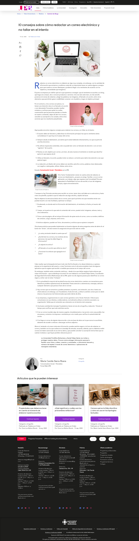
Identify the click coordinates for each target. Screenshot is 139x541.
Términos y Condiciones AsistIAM (53, 532)
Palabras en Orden (35, 37)
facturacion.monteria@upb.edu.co (67, 462)
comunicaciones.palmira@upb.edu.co (87, 462)
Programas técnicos (106, 462)
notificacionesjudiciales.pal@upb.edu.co (87, 495)
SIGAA (54, 2)
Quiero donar (45, 2)
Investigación (73, 8)
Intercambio (83, 8)
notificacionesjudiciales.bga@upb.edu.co (46, 488)
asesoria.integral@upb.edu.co (26, 460)
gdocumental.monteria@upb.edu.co (67, 458)
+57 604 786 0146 (64, 452)
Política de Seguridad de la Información (82, 528)
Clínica (76, 2)
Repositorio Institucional (30, 528)
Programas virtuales (106, 455)
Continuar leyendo (33, 419)
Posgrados (103, 453)
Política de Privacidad (62, 528)
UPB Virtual (70, 2)
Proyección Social (109, 8)
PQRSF (21, 439)
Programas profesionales (108, 450)
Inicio (37, 8)
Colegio (102, 464)
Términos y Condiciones (46, 528)
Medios (41, 14)
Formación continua (106, 459)
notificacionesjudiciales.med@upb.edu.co (26, 497)
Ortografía (81, 361)
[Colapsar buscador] (113, 2)
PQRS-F (64, 2)
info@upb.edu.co (44, 458)
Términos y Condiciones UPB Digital (106, 528)
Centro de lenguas (106, 457)
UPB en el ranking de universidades (55, 439)
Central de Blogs (52, 14)
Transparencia (82, 2)
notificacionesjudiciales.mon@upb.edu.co (67, 491)
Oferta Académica (48, 8)
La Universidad (61, 8)
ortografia (29, 424)
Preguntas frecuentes (35, 439)
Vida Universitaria (96, 8)
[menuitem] (38, 9)
